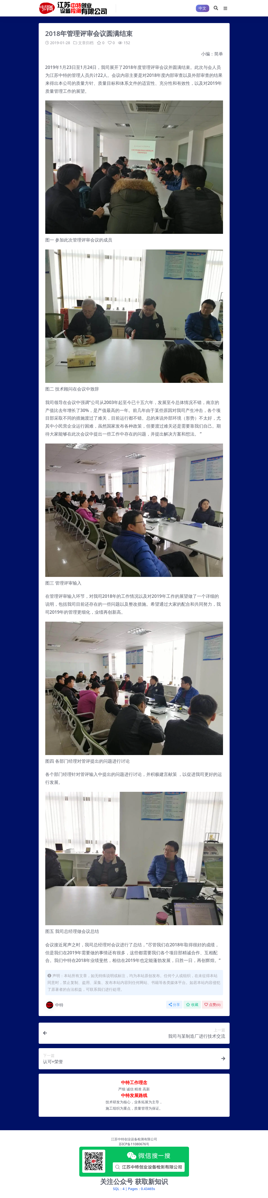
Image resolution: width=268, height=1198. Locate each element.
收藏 (192, 1004)
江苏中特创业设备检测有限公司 (134, 1139)
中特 (54, 1004)
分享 (174, 1004)
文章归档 (86, 42)
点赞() (212, 1004)
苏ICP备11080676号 (134, 1143)
